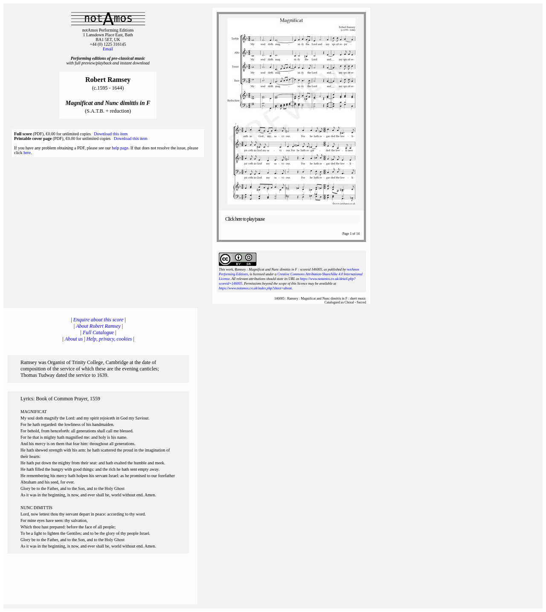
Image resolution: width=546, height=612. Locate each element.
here (27, 152)
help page (120, 148)
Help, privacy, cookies (109, 339)
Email (108, 49)
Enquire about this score (98, 320)
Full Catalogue (98, 332)
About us (74, 339)
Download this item (111, 133)
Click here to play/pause (244, 219)
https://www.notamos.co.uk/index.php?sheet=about (255, 288)
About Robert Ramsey (98, 326)
